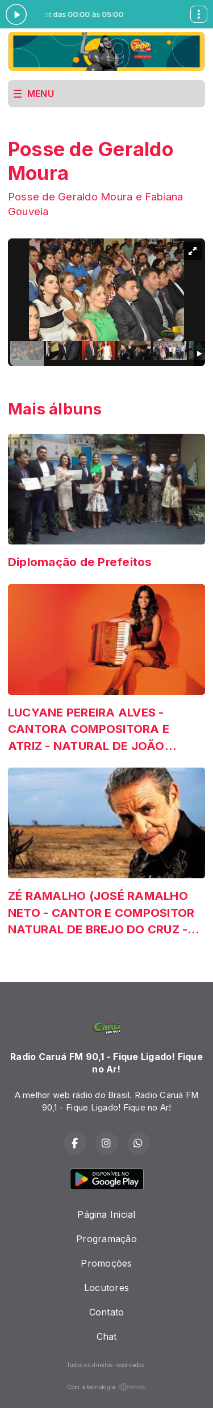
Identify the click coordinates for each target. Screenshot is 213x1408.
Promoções (106, 1263)
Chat (107, 1336)
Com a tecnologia (107, 1387)
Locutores (106, 1287)
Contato (106, 1312)
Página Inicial (106, 1214)
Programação (106, 1238)
